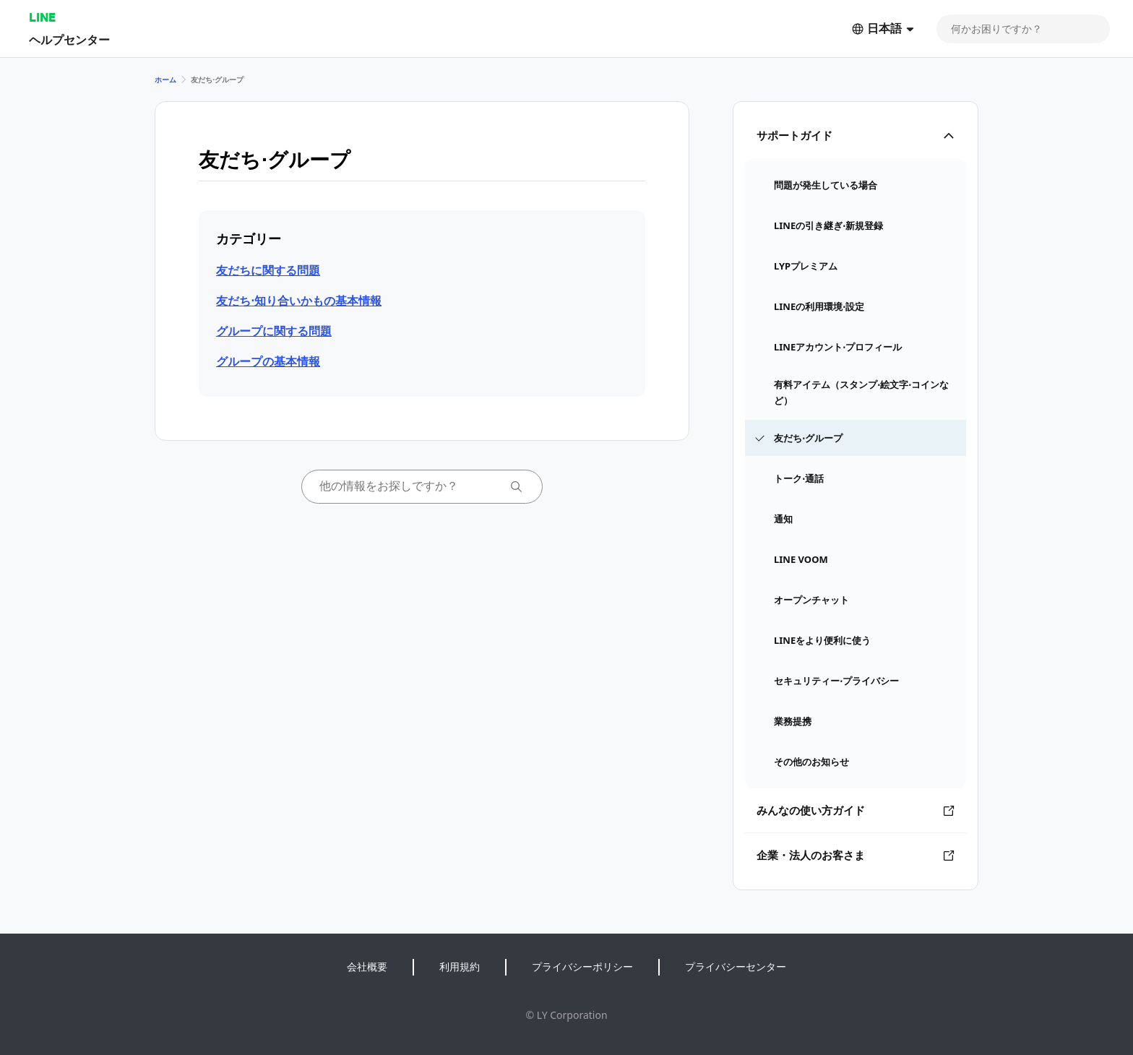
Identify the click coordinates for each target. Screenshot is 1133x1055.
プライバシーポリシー (582, 966)
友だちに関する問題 (268, 270)
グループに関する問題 (274, 331)
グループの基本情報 (268, 361)
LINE (42, 17)
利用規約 (459, 966)
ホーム (165, 79)
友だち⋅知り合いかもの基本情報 (299, 301)
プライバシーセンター (735, 966)
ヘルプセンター (69, 39)
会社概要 (367, 966)
